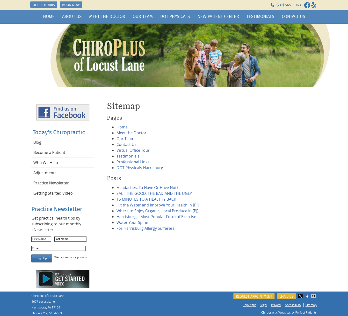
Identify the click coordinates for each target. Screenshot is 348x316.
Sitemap (311, 305)
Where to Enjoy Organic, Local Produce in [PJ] (157, 210)
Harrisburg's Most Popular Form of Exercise (156, 216)
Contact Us (293, 16)
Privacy (276, 305)
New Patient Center (218, 16)
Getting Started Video (53, 193)
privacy (82, 257)
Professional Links (132, 162)
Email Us (286, 296)
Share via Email (314, 296)
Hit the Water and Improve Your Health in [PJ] (157, 205)
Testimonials (260, 16)
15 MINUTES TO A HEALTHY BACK (146, 199)
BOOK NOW (71, 4)
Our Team (143, 16)
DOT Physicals (175, 16)
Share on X (301, 296)
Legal (263, 305)
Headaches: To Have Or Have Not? (147, 187)
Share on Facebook (307, 296)
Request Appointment (254, 296)
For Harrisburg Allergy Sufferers (145, 228)
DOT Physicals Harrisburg (139, 167)
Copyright (249, 305)
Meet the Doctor (107, 16)
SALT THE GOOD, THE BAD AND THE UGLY (154, 193)
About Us (72, 16)
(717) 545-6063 (288, 5)
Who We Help (45, 162)
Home (49, 16)
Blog (37, 142)
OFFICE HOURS (44, 4)
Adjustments (45, 172)
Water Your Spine (132, 222)
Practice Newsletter (51, 183)
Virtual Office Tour (133, 150)
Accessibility (293, 305)
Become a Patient (49, 152)
